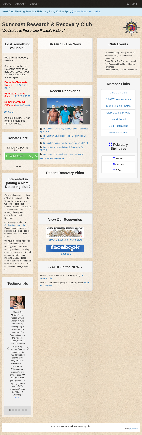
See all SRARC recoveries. (52, 158)
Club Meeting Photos (118, 112)
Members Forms (118, 132)
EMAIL (132, 3)
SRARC (6, 3)
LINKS (34, 3)
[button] (43, 111)
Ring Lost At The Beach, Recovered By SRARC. (63, 154)
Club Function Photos (118, 106)
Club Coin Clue (118, 92)
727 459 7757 (22, 96)
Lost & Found (118, 119)
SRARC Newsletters (118, 99)
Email (9, 112)
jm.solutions (134, 428)
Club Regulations (118, 125)
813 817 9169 (23, 104)
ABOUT (20, 3)
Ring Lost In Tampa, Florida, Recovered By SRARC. (65, 143)
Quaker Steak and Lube (86, 11)
